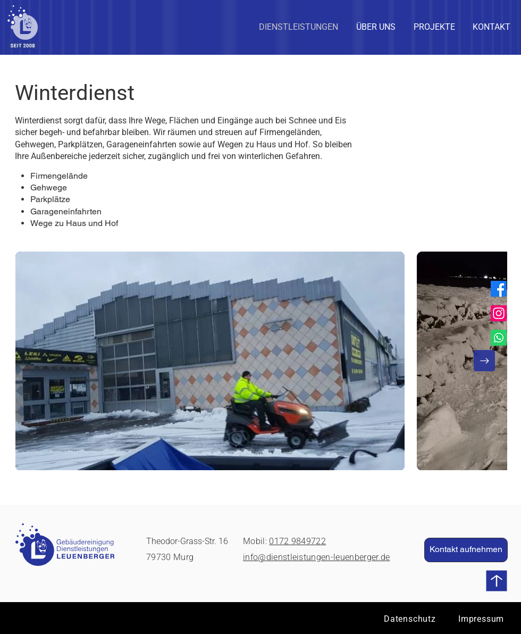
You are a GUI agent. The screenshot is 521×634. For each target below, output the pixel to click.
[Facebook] (499, 289)
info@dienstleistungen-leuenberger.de (316, 557)
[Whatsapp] (499, 338)
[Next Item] (484, 360)
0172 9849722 (297, 541)
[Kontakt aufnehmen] (466, 550)
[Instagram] (499, 313)
